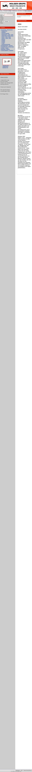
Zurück (29, 10)
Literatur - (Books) (5, 47)
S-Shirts (3, 41)
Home (10, 10)
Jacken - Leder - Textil (6, 38)
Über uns (5, 10)
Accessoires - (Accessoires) (7, 29)
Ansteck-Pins (4, 30)
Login (1, 10)
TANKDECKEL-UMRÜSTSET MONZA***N (6, 66)
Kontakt (24, 10)
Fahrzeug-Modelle (5, 33)
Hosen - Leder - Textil (6, 37)
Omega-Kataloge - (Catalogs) (7, 50)
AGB (22, 770)
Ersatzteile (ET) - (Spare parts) (7, 46)
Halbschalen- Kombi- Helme (7, 35)
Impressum (18, 770)
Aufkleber (4, 32)
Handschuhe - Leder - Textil (7, 34)
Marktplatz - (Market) (5, 49)
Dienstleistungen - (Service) (7, 45)
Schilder (3, 40)
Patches (3, 39)
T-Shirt (3, 43)
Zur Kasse (20, 10)
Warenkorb (15, 10)
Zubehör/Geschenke (6, 44)
